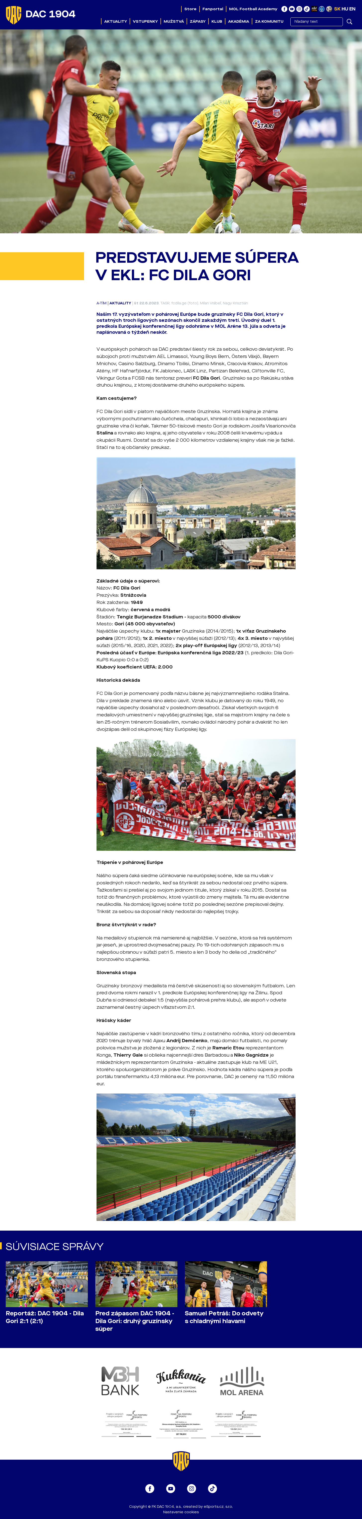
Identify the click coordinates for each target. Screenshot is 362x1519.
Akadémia (238, 21)
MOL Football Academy (253, 9)
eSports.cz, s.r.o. (218, 1506)
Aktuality (115, 21)
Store (190, 9)
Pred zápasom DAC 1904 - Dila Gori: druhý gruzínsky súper (134, 1321)
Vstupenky (145, 21)
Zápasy (198, 21)
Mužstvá (174, 21)
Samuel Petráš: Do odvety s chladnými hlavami (224, 1317)
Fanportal (213, 9)
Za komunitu (269, 21)
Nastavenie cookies (181, 1512)
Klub (216, 21)
